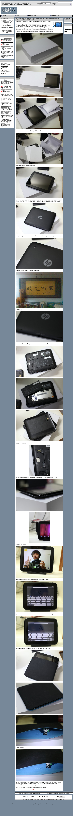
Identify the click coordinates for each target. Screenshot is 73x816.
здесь (7, 32)
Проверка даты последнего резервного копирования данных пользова (6, 121)
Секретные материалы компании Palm (7, 56)
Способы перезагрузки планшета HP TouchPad (7, 116)
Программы (4, 70)
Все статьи (4, 67)
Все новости (4, 69)
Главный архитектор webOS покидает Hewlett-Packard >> (58, 793)
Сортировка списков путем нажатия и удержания (6, 112)
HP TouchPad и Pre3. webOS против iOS (7, 41)
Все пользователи (5, 64)
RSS (2, 74)
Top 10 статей (4, 66)
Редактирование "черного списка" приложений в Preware (6, 102)
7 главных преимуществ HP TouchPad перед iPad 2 (7, 53)
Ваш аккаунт (4, 63)
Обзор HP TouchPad (6, 48)
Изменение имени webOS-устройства (5, 125)
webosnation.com (25, 790)
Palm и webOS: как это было (6, 38)
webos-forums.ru (42, 787)
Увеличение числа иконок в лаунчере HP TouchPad (6, 98)
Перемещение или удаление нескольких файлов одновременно (7, 88)
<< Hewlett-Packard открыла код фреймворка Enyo (29, 793)
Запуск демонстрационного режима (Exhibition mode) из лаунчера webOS (7, 81)
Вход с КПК (4, 73)
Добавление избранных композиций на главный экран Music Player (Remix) (6, 93)
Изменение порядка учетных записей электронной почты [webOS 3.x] (6, 107)
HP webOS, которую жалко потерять (7, 45)
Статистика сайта (5, 71)
